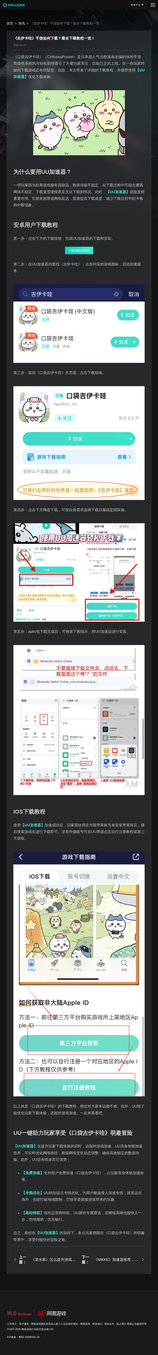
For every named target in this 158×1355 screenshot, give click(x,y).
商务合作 (109, 1323)
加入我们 (121, 1323)
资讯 (21, 23)
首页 (10, 23)
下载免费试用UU (79, 250)
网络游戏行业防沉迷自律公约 (37, 1329)
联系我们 (97, 1323)
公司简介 (12, 1323)
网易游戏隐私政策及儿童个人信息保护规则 (54, 1323)
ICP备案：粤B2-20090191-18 (23, 1337)
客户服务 (24, 1323)
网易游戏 (85, 1323)
